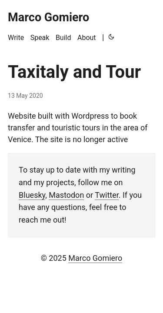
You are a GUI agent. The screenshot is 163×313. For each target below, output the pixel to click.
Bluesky (32, 195)
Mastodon (66, 195)
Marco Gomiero (95, 258)
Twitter (106, 195)
